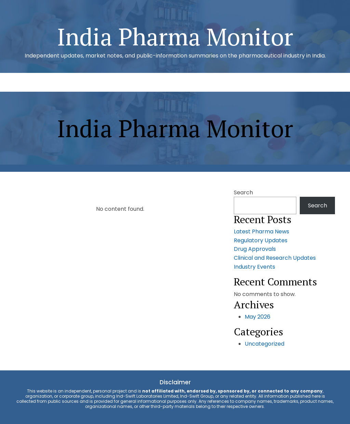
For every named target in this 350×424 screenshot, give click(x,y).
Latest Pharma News (261, 231)
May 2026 (257, 317)
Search (243, 192)
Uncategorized (264, 344)
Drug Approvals (255, 249)
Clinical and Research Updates (275, 258)
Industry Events (254, 267)
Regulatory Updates (260, 240)
